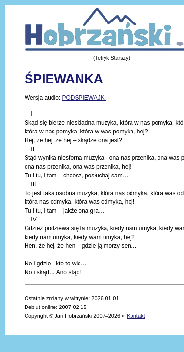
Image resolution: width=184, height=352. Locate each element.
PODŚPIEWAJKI (84, 97)
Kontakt (136, 316)
